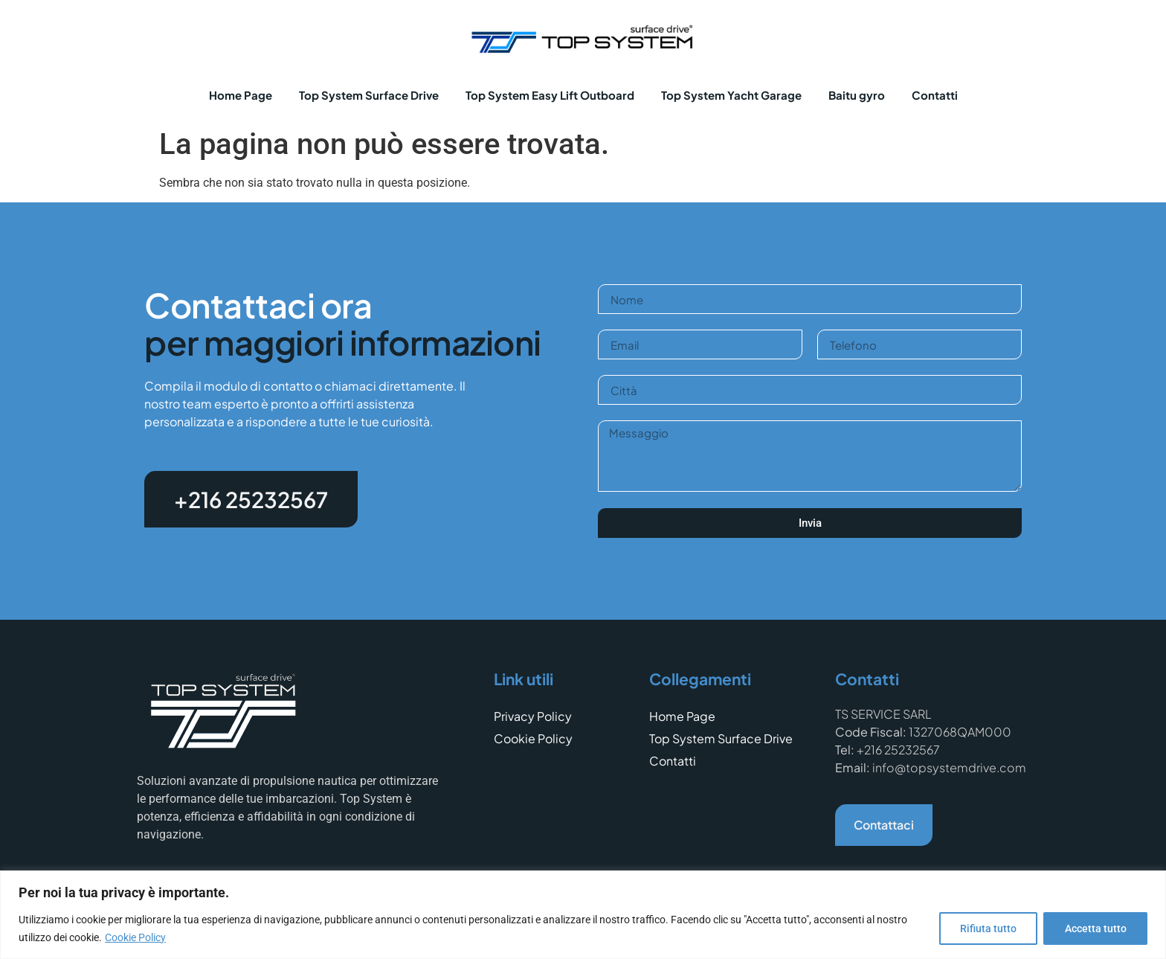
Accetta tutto (1095, 928)
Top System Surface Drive (369, 95)
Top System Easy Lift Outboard (550, 95)
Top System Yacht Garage (731, 95)
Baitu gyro (856, 95)
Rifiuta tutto (987, 928)
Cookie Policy (135, 937)
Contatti (935, 95)
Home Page (240, 95)
